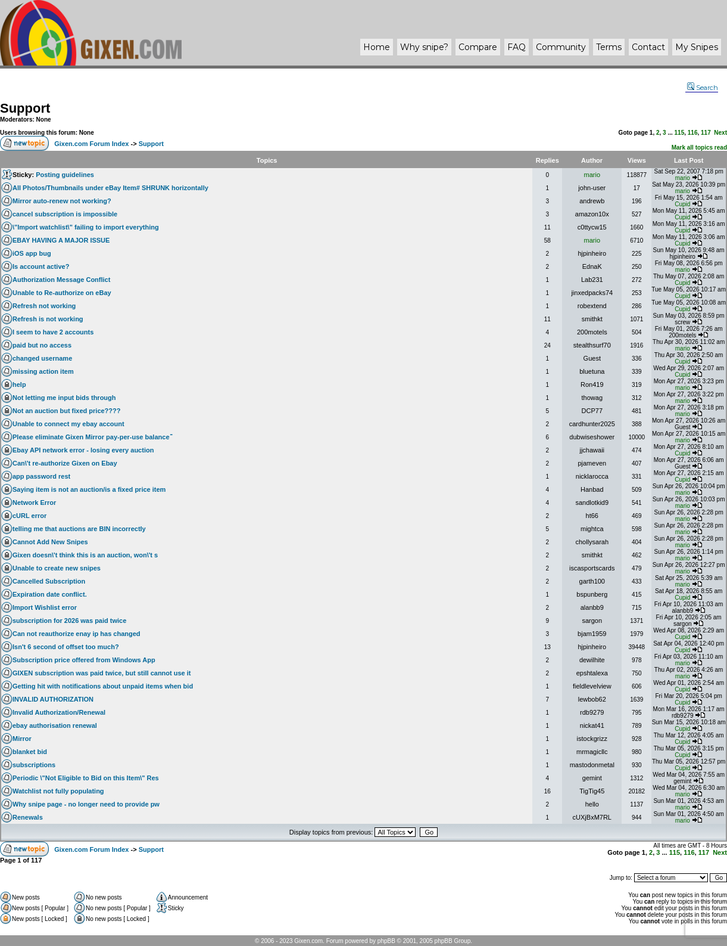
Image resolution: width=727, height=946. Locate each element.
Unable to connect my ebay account (68, 423)
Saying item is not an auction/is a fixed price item (89, 489)
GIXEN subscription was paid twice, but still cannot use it (102, 673)
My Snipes (696, 47)
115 (680, 132)
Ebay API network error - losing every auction (83, 450)
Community (561, 47)
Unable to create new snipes (57, 568)
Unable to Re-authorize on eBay (62, 292)
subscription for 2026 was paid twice (69, 620)
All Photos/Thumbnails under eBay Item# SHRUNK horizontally (110, 187)
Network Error (34, 502)
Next (720, 132)
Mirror (22, 738)
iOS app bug (32, 253)
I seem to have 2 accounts (53, 332)
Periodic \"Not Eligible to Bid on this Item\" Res (86, 777)
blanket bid (30, 751)
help (19, 384)
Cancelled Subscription (49, 581)
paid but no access (42, 345)
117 (706, 132)
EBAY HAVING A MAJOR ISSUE (61, 240)
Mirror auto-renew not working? (62, 200)
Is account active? (41, 266)
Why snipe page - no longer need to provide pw (86, 804)
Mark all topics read (699, 147)
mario (592, 174)
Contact (648, 47)
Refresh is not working (48, 318)
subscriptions (34, 764)
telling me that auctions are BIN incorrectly (79, 528)
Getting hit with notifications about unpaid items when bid (103, 686)
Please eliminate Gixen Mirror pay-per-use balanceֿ (91, 437)
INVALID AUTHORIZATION (53, 699)
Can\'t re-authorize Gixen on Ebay (65, 463)
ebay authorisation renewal (55, 725)
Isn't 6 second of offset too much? (66, 646)
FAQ (516, 47)
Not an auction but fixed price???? (67, 410)
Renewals (28, 817)
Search (702, 87)
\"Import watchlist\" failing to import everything (86, 227)
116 (693, 132)
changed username (42, 358)
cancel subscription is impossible (65, 214)
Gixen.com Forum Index (91, 143)
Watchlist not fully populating (58, 791)
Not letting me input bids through (64, 397)
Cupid (682, 204)
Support (25, 108)
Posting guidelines (65, 174)
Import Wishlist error (45, 607)
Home (376, 47)
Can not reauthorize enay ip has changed (77, 633)
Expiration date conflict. (50, 594)
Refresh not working (44, 305)
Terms (609, 47)
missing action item (43, 371)
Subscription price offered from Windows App (84, 659)
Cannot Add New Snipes (50, 541)
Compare (477, 47)
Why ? (424, 47)
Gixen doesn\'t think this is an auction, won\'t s (85, 555)
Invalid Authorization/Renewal (59, 712)
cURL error (29, 515)
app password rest (41, 476)
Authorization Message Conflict (61, 279)
